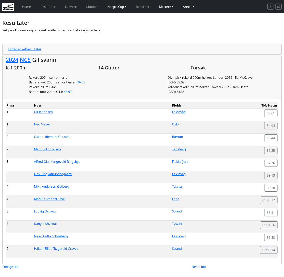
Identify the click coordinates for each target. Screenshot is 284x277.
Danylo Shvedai (45, 224)
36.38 (81, 82)
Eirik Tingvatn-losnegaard (53, 174)
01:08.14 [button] (269, 250)
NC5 (25, 60)
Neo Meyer (42, 124)
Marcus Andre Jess (47, 149)
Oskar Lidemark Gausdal (52, 137)
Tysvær (177, 186)
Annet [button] (187, 7)
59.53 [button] (271, 237)
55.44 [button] (271, 138)
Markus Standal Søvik (49, 199)
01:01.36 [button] (269, 225)
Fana (175, 199)
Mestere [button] (165, 7)
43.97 (68, 92)
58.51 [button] (271, 213)
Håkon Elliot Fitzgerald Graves (56, 248)
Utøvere (71, 7)
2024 (12, 60)
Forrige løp (10, 267)
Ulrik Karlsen (43, 112)
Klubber (92, 7)
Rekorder (142, 7)
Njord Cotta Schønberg (51, 236)
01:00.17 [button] (269, 200)
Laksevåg (179, 112)
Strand (177, 211)
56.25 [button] (271, 150)
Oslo (175, 124)
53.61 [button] (271, 113)
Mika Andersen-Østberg (51, 186)
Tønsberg (179, 149)
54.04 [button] (271, 126)
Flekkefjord (180, 161)
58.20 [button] (271, 188)
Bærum (177, 137)
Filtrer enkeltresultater (24, 49)
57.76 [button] (271, 163)
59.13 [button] (271, 175)
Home (26, 7)
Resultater (48, 7)
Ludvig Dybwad (45, 211)
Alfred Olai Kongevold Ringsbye (57, 161)
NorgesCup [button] (115, 7)
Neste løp (199, 267)
